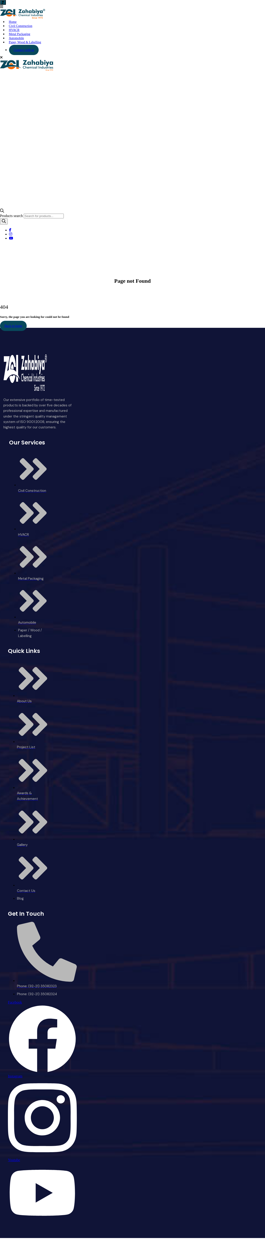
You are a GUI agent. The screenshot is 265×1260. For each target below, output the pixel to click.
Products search (12, 216)
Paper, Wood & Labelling (25, 42)
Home (124, 290)
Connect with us (24, 50)
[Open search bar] (2, 211)
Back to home (13, 326)
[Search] (4, 221)
